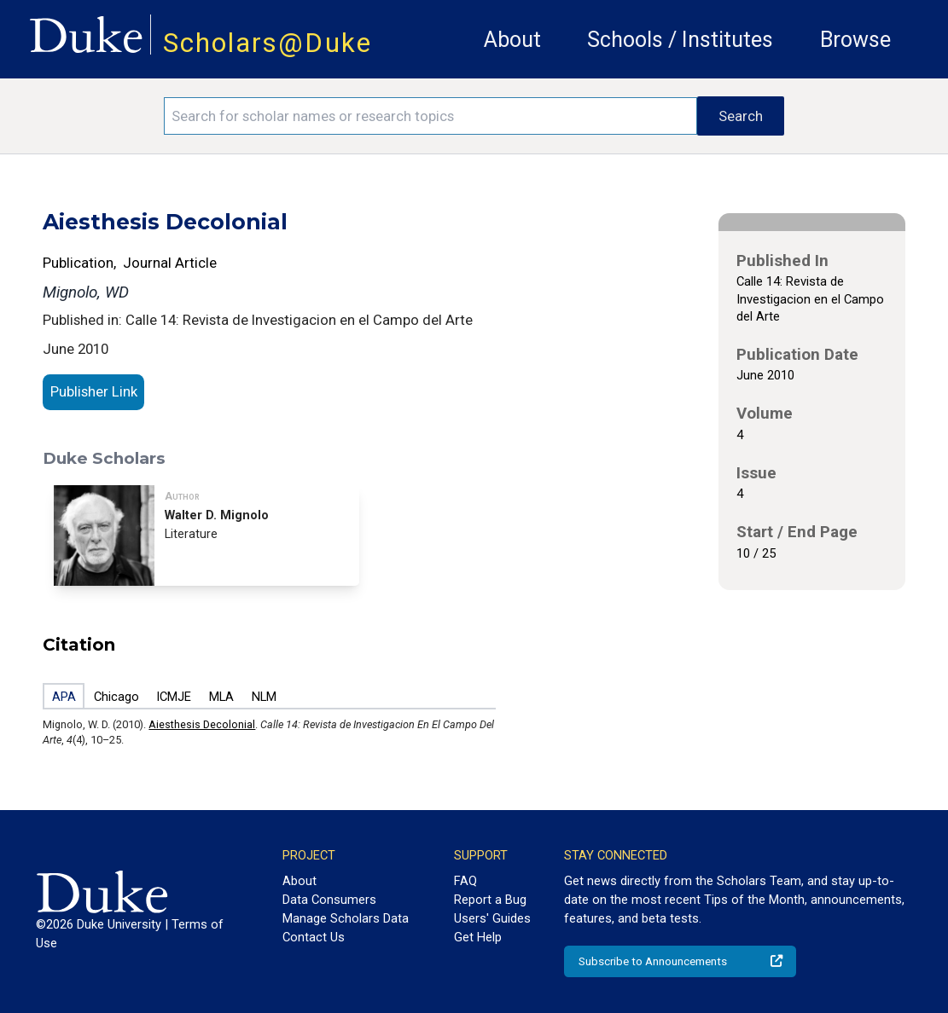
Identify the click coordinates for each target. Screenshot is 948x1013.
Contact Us (313, 937)
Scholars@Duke (267, 43)
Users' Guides (492, 918)
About (512, 39)
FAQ (465, 881)
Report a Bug (490, 899)
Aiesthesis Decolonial (201, 724)
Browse (855, 39)
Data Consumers (329, 899)
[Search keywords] (430, 116)
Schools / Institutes (680, 39)
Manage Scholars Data (345, 918)
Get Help (478, 937)
